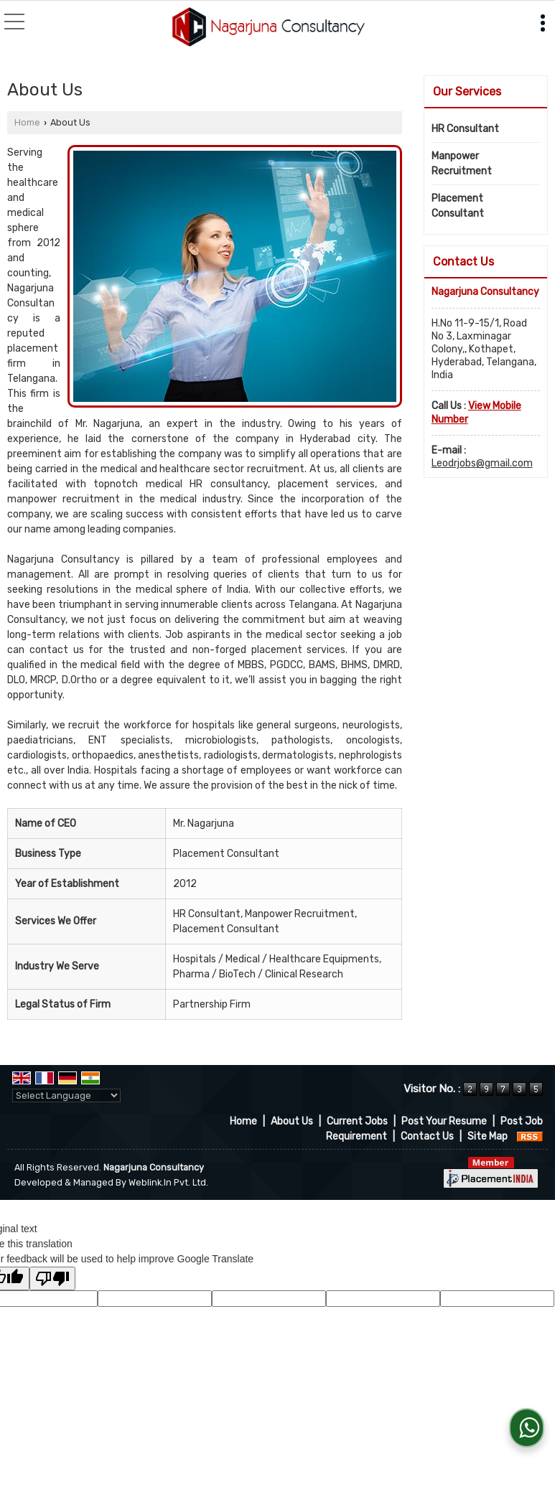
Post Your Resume (444, 1121)
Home (27, 122)
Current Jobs (357, 1121)
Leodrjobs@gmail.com (482, 463)
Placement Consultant (458, 206)
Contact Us (427, 1136)
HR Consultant (465, 129)
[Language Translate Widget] (66, 1095)
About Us (292, 1121)
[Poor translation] (52, 1278)
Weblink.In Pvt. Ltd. (168, 1182)
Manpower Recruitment (462, 163)
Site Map (487, 1136)
